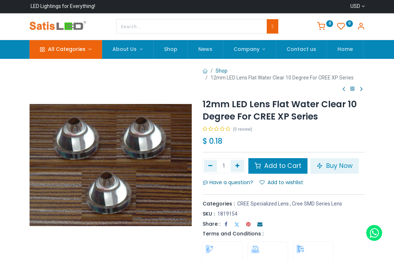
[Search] (272, 26)
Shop (221, 71)
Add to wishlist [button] (281, 182)
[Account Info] (361, 27)
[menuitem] (171, 49)
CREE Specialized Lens (263, 204)
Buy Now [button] (334, 165)
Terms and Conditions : (233, 233)
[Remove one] (210, 166)
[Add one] (237, 166)
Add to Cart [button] (277, 165)
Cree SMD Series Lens (317, 204)
